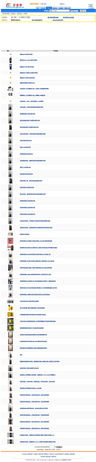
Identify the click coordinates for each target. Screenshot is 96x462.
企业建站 (60, 8)
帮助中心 (62, 4)
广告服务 (35, 454)
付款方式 (51, 454)
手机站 (91, 4)
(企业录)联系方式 (59, 454)
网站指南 (30, 454)
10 (43, 447)
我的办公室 (67, 8)
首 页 (37, 8)
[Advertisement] (48, 35)
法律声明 (43, 456)
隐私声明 (53, 456)
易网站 (91, 6)
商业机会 (55, 8)
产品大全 (13, 13)
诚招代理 (41, 454)
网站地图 (72, 454)
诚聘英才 (46, 454)
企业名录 (43, 8)
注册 (42, 3)
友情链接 (67, 454)
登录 (45, 3)
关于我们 (24, 454)
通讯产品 (19, 13)
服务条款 (48, 456)
